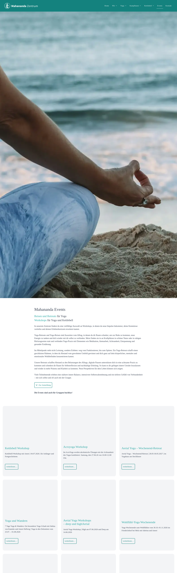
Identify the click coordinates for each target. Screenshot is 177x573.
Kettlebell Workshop (17, 448)
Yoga (124, 6)
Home (107, 6)
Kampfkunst (136, 6)
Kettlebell (150, 6)
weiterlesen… (11, 467)
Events (159, 6)
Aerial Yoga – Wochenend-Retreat (142, 448)
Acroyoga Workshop (75, 446)
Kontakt (168, 6)
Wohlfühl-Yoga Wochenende (138, 522)
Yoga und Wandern (16, 520)
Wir (115, 6)
